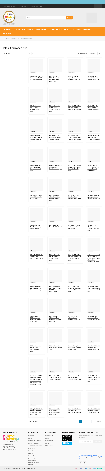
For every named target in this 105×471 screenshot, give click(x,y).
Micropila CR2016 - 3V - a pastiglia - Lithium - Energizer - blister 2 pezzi (94, 197)
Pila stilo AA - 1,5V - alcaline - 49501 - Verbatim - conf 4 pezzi (93, 107)
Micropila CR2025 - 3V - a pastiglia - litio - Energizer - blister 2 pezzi (36, 256)
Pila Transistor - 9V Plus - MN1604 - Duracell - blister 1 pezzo (36, 197)
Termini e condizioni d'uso (35, 445)
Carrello (47, 443)
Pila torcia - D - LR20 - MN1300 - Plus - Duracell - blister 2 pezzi (74, 197)
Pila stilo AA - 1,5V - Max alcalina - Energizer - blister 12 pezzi (36, 226)
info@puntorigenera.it (9, 6)
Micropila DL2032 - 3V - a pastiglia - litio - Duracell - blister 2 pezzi (94, 137)
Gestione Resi (34, 6)
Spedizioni (31, 456)
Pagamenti (31, 453)
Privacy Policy (31, 448)
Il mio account (49, 445)
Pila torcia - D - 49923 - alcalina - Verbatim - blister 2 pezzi (74, 226)
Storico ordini (49, 440)
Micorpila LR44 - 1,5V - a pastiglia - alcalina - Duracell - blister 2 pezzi (74, 107)
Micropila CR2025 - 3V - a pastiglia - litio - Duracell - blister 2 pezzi (74, 410)
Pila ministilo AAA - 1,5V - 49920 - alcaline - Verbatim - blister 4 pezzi (94, 77)
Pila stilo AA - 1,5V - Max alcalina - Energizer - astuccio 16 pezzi (55, 137)
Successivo (98, 421)
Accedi (98, 6)
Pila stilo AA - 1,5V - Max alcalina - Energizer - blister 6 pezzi (74, 347)
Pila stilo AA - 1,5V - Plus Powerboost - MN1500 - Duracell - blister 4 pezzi (36, 77)
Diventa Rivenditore (33, 443)
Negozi (30, 438)
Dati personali (49, 435)
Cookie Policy (31, 451)
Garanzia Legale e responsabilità (32, 459)
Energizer (71, 72)
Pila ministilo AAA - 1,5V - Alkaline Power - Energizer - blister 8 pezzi (36, 288)
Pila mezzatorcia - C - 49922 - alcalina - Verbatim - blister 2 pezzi (74, 377)
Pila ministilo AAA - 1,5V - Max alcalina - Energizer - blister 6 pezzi (94, 317)
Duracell (33, 72)
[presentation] (90, 449)
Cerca (69, 17)
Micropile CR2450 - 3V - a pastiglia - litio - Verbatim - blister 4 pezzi (94, 347)
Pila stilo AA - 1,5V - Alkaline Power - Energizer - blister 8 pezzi (74, 317)
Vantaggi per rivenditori (34, 440)
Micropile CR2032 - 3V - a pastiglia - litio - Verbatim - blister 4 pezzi (55, 167)
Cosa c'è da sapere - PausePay (33, 463)
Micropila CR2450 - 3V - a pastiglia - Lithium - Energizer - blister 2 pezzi (94, 410)
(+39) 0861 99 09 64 (23, 6)
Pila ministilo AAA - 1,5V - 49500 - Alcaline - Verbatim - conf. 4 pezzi (74, 137)
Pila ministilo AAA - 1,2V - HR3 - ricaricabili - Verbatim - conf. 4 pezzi (55, 377)
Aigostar (90, 250)
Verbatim (91, 72)
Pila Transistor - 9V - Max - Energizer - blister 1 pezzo (55, 347)
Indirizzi (47, 438)
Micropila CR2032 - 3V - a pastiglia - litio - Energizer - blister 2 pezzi (74, 77)
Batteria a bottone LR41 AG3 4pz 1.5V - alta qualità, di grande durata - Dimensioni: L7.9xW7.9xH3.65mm (94, 258)
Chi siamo (31, 435)
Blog (41, 6)
